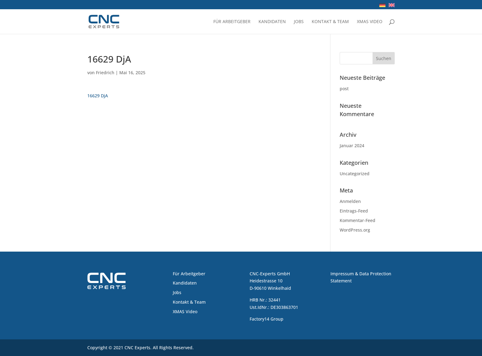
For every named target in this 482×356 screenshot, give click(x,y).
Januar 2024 (352, 145)
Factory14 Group (266, 319)
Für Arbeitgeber (232, 21)
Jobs (299, 21)
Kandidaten (272, 21)
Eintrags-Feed (354, 211)
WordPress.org (355, 230)
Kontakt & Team (330, 21)
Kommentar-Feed (357, 220)
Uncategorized (354, 173)
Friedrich (105, 72)
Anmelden (350, 201)
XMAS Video (369, 21)
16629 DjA (97, 96)
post (344, 88)
